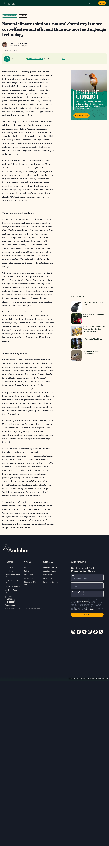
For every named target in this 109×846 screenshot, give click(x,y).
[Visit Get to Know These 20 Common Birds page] (89, 355)
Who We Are (10, 567)
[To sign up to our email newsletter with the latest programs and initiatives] (87, 577)
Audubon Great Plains (35, 59)
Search (94, 2)
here (63, 59)
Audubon (11, 3)
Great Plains (10, 16)
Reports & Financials (13, 586)
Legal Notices (25, 608)
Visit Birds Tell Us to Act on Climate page (89, 95)
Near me (90, 3)
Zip (73, 584)
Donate (102, 3)
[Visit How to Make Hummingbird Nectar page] (89, 318)
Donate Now (48, 575)
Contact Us (28, 578)
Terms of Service (86, 601)
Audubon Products (50, 571)
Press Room (28, 575)
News (24, 16)
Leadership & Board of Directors (12, 576)
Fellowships (28, 571)
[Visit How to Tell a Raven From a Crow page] (89, 306)
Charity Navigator (10, 601)
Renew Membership (50, 582)
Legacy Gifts (48, 578)
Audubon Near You (50, 567)
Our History (9, 571)
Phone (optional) (78, 592)
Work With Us (29, 567)
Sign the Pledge (81, 116)
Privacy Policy (32, 608)
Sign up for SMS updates (30, 583)
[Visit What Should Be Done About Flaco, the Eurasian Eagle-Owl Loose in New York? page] (89, 331)
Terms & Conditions (89, 609)
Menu (4, 3)
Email (74, 575)
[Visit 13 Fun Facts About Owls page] (89, 343)
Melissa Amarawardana (20, 44)
